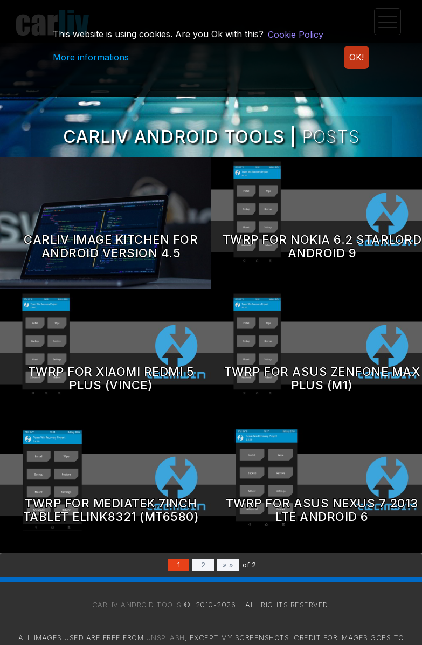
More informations (91, 57)
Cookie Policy (295, 34)
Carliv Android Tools (137, 604)
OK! (356, 57)
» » (228, 564)
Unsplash (165, 637)
